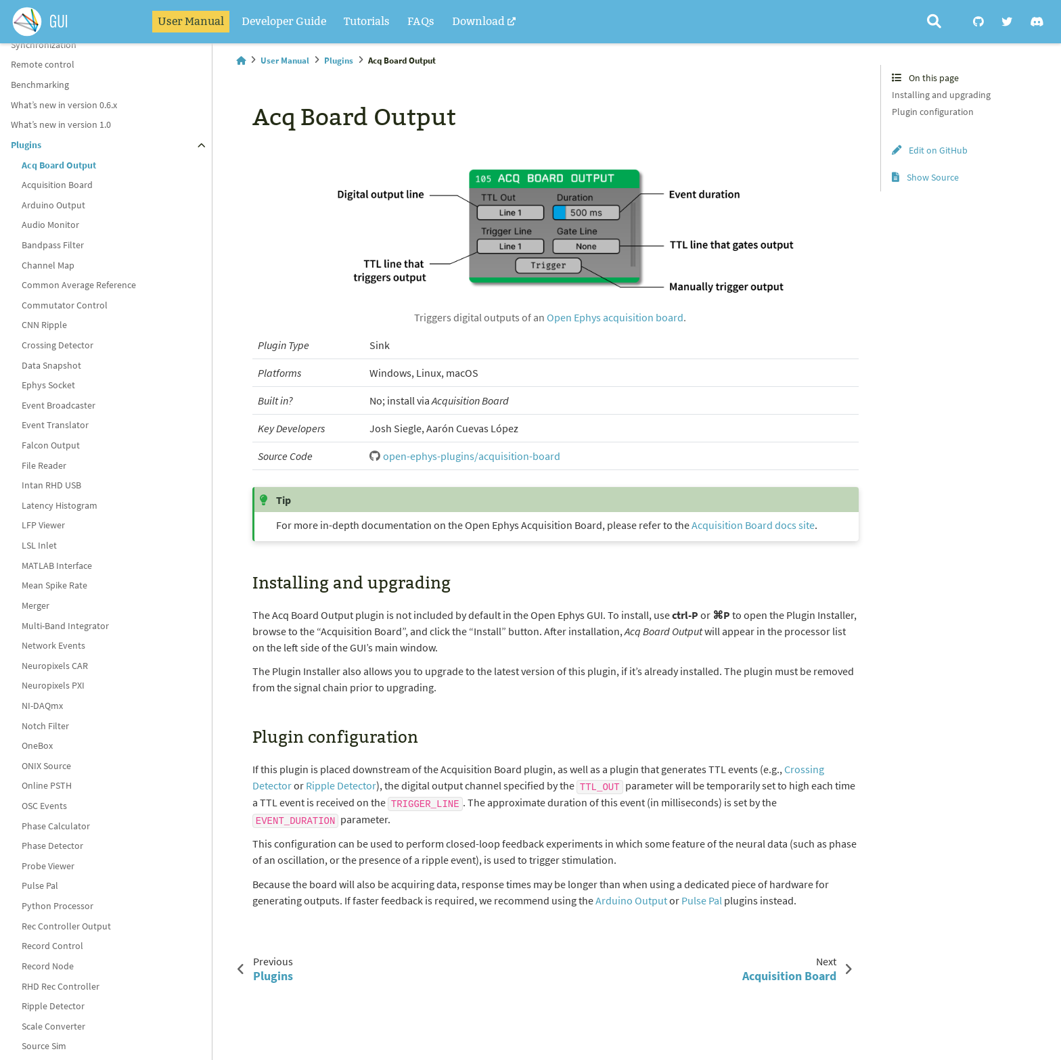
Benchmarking (40, 84)
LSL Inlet (39, 545)
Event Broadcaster (58, 405)
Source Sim (44, 1046)
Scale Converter (53, 1026)
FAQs (420, 21)
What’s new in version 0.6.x (64, 105)
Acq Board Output (59, 165)
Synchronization (43, 45)
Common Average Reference (79, 285)
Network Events (53, 645)
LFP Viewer (43, 525)
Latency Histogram (59, 505)
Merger (35, 605)
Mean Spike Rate (54, 585)
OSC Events (44, 806)
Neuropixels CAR (55, 666)
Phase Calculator (56, 826)
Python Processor (57, 906)
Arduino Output (53, 205)
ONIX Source (46, 766)
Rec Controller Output (66, 926)
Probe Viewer (48, 866)
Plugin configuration (933, 112)
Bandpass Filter (53, 245)
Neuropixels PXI (53, 685)
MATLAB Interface (57, 565)
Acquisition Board (57, 185)
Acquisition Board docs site (753, 525)
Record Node (48, 966)
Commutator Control (65, 305)
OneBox (37, 745)
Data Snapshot (51, 365)
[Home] (241, 60)
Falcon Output (51, 445)
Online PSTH (47, 785)
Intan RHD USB (51, 485)
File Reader (44, 465)
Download (478, 21)
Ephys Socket (48, 385)
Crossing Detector (57, 345)
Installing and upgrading (941, 95)
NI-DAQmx (42, 705)
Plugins (26, 145)
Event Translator (55, 425)
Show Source (925, 177)
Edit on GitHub (930, 150)
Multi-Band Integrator (65, 626)
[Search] (934, 22)
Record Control (52, 946)
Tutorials (367, 21)
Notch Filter (45, 726)
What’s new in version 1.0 (61, 124)
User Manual (191, 21)
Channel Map (48, 265)
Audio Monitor (50, 224)
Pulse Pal (40, 885)
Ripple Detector (53, 1006)
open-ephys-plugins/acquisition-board (471, 456)
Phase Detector (52, 845)
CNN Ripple (44, 325)
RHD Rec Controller (60, 986)
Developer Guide (284, 21)
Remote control (42, 64)
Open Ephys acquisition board (615, 317)
